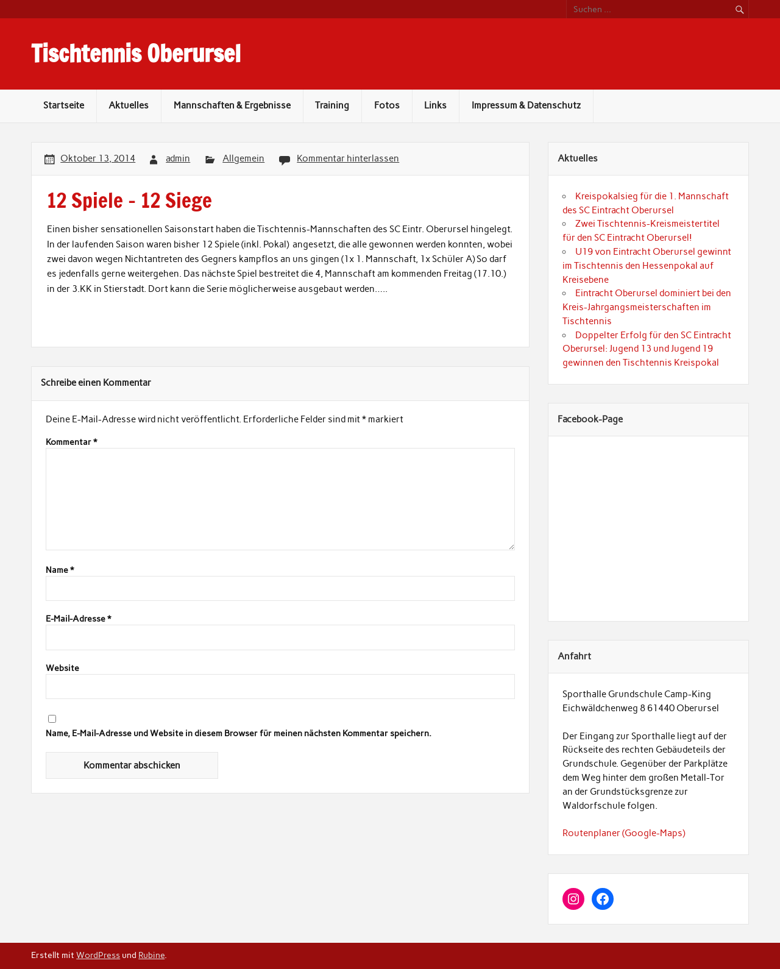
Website (62, 668)
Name (60, 570)
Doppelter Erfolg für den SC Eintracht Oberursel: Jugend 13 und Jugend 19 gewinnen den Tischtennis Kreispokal (646, 349)
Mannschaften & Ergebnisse (232, 105)
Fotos (387, 105)
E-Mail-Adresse (78, 619)
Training (332, 105)
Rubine (151, 955)
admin (178, 158)
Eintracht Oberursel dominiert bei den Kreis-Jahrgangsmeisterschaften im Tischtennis (646, 307)
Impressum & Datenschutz (526, 105)
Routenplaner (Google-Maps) (623, 833)
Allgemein (243, 158)
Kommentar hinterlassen (348, 158)
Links (435, 105)
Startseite (63, 105)
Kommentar (71, 442)
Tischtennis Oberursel (136, 53)
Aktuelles (128, 105)
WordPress (98, 955)
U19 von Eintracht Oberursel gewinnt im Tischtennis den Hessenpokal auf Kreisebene (646, 265)
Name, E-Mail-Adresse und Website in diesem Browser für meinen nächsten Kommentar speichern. (238, 733)
